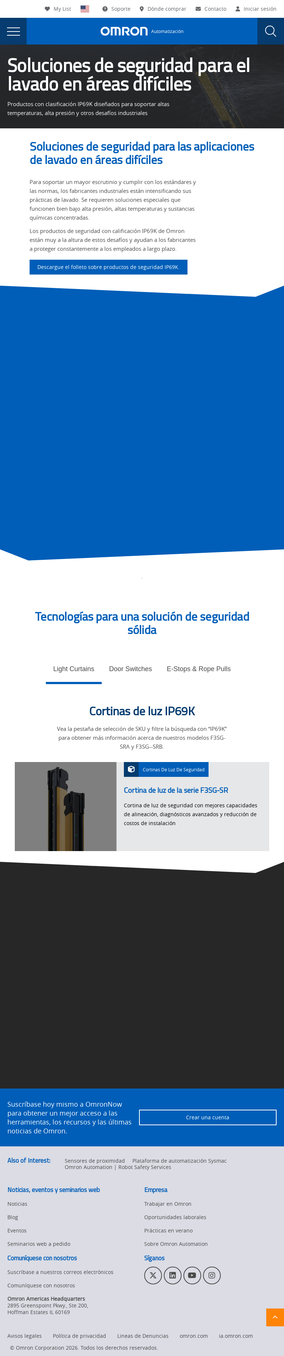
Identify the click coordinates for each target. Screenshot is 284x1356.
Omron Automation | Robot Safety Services (118, 1167)
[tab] (74, 671)
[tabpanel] (142, 777)
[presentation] (13, 31)
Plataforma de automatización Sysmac (179, 1160)
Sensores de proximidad (95, 1160)
